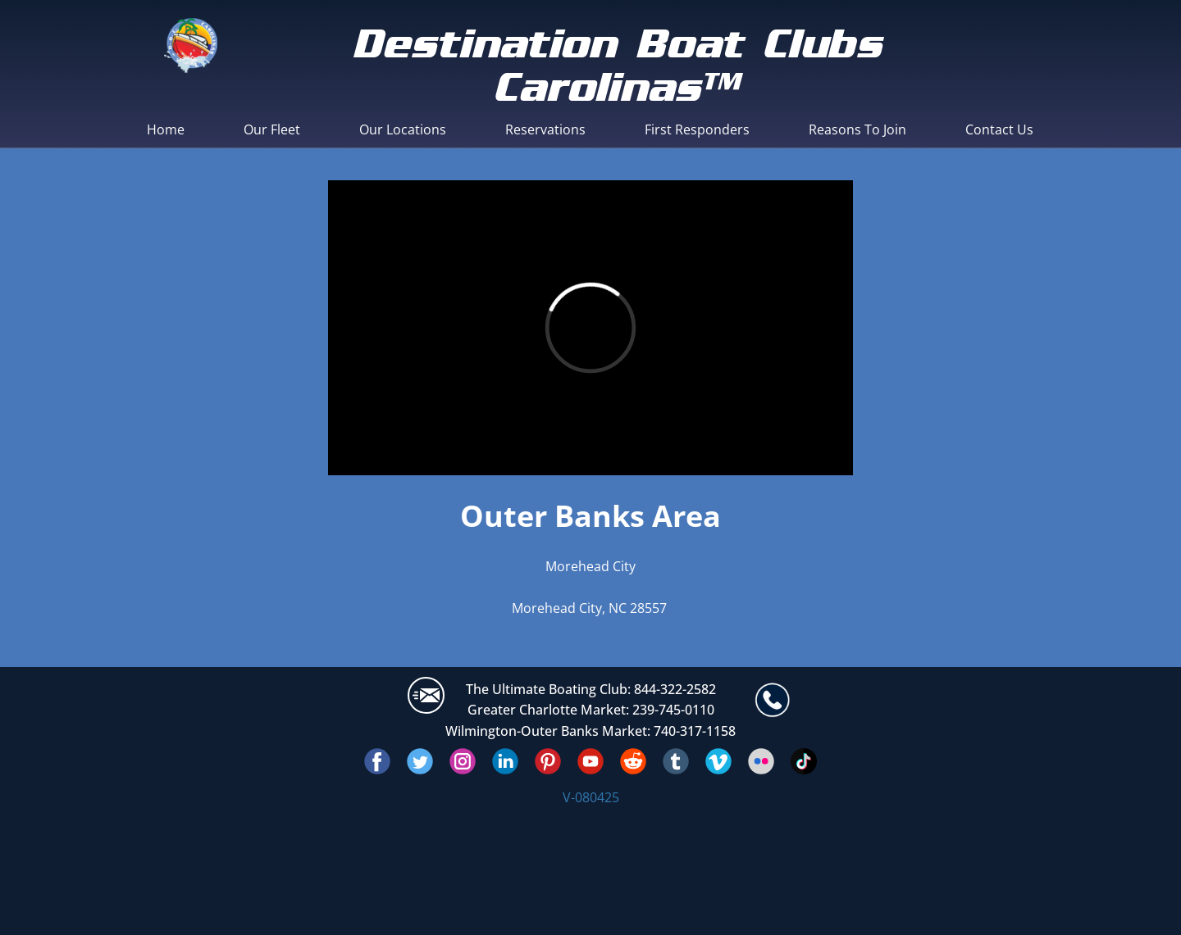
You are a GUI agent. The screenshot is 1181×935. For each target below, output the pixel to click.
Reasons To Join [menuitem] (857, 129)
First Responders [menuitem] (697, 129)
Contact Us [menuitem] (999, 129)
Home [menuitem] (166, 129)
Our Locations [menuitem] (402, 129)
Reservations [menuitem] (545, 129)
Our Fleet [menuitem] (272, 129)
